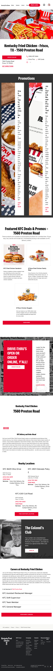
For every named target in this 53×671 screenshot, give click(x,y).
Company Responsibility (28, 648)
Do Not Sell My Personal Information (8, 667)
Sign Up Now (47, 209)
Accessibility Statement (20, 667)
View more (26, 322)
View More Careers (26, 614)
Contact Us (43, 642)
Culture (35, 646)
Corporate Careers (36, 644)
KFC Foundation (29, 645)
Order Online (11, 57)
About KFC (28, 640)
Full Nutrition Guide (19, 642)
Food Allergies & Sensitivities (19, 646)
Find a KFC (48, 641)
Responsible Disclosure (28, 652)
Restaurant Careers (36, 641)
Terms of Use (10, 665)
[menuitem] (12, 5)
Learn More (40, 385)
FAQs (42, 640)
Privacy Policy (4, 665)
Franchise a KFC (29, 650)
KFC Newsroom (29, 654)
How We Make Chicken (28, 643)
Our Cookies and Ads (18, 665)
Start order (34, 5)
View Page (6, 479)
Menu (17, 640)
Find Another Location (26, 514)
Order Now (19, 205)
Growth (35, 648)
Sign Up (31, 550)
